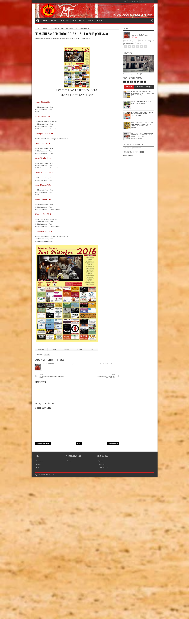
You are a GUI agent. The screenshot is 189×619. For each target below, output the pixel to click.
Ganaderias (101, 464)
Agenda (45, 20)
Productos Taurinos (86, 20)
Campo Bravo (64, 20)
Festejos (54, 20)
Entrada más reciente (43, 444)
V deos (99, 20)
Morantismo (39, 461)
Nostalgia (38, 464)
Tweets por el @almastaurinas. (132, 148)
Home (38, 20)
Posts (134, 37)
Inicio (37, 28)
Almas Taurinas (128, 155)
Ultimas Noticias (103, 468)
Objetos (69, 461)
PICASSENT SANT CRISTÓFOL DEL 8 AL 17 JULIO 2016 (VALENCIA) (71, 34)
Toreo (74, 20)
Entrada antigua (113, 444)
